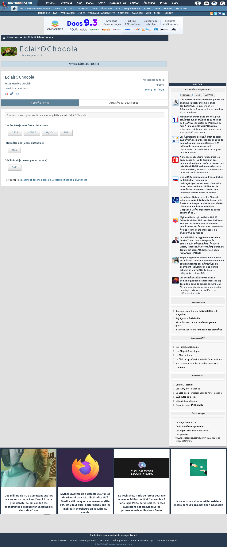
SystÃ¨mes (181, 8)
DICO (157, 13)
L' (180, 367)
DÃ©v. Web (106, 8)
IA (65, 8)
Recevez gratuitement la (194, 311)
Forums (49, 3)
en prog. (185, 397)
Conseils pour (189, 405)
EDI (118, 8)
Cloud (57, 8)
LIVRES (81, 13)
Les (187, 347)
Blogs (90, 3)
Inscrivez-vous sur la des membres (196, 363)
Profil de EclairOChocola (38, 37)
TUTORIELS (44, 13)
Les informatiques (188, 351)
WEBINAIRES (67, 13)
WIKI (148, 13)
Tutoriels (66, 3)
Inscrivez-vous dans (198, 330)
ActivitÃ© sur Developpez (123, 103)
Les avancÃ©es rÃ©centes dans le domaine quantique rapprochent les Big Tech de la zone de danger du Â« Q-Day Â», (201, 286)
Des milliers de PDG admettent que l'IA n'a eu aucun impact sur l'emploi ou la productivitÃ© (202, 106)
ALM (72, 8)
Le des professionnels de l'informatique (198, 359)
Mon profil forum (154, 89)
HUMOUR (168, 13)
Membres (13, 37)
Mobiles (168, 8)
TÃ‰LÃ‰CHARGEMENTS (101, 13)
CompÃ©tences (40, 103)
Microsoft (83, 8)
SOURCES (123, 13)
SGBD (147, 8)
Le (179, 355)
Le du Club (186, 422)
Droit (164, 3)
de (189, 426)
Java (94, 8)
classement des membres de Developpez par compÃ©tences (53, 180)
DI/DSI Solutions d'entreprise (34, 8)
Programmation (132, 8)
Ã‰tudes (149, 3)
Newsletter (117, 3)
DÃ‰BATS (137, 13)
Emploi (135, 3)
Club (174, 3)
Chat (101, 3)
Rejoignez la (188, 318)
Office (157, 8)
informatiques (186, 401)
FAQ (79, 3)
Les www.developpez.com (192, 431)
